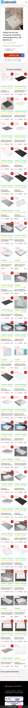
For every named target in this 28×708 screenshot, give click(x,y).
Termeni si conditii (11, 691)
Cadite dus (20, 676)
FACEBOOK (9, 686)
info (12, 94)
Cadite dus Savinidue (8, 676)
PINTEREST (18, 686)
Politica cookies (18, 692)
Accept (20, 706)
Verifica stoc (16, 55)
